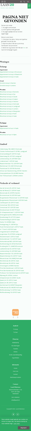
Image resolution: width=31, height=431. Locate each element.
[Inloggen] (21, 1)
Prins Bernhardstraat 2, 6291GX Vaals (11, 268)
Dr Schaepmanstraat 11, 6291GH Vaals (12, 212)
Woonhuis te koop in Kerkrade (9, 104)
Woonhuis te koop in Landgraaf (10, 106)
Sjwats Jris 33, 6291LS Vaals (8, 280)
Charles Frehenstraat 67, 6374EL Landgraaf (13, 151)
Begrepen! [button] (24, 427)
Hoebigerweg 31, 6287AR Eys (9, 224)
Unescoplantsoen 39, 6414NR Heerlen (12, 173)
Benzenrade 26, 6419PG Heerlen (10, 193)
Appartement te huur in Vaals (9, 128)
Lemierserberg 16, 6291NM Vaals (10, 159)
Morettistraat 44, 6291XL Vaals (9, 263)
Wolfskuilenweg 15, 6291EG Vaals (10, 290)
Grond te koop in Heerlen (8, 83)
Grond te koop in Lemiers (8, 85)
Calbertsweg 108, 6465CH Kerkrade (11, 149)
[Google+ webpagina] (5, 2)
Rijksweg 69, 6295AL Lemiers (9, 275)
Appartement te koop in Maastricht (11, 74)
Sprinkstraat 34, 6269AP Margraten (11, 285)
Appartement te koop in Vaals (9, 77)
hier (24, 48)
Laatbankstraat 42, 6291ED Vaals (10, 249)
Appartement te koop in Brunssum (11, 72)
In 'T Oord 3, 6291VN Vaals (8, 229)
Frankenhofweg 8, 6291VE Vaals (10, 219)
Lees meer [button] (16, 423)
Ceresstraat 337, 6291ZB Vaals (9, 207)
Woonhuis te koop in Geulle (8, 97)
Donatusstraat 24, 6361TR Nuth (10, 210)
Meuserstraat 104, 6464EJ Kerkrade (11, 258)
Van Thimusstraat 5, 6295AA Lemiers (11, 176)
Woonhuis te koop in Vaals (8, 116)
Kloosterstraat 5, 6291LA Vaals (9, 237)
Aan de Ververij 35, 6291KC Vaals (10, 188)
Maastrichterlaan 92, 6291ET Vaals (10, 256)
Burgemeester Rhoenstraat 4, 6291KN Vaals (13, 200)
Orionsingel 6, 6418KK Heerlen (9, 266)
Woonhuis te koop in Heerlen (9, 101)
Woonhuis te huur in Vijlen (8, 135)
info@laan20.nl (15, 400)
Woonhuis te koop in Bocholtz (9, 92)
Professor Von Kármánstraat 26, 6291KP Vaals (14, 273)
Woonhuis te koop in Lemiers (9, 109)
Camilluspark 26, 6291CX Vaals (9, 203)
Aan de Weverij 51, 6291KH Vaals (10, 190)
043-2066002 (16, 397)
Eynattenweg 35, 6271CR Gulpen (10, 217)
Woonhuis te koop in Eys (7, 94)
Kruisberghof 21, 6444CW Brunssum (11, 246)
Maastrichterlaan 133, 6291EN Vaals (11, 254)
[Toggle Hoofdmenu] (29, 6)
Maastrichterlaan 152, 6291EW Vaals (11, 163)
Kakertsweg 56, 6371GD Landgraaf (10, 156)
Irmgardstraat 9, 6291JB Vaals (9, 232)
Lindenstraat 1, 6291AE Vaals (9, 161)
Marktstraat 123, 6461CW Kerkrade (11, 166)
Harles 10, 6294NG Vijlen (7, 222)
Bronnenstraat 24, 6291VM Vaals (10, 195)
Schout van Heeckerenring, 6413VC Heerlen (13, 171)
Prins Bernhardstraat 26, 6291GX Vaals (12, 270)
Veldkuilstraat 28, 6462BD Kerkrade (11, 287)
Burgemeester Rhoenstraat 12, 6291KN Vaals (14, 198)
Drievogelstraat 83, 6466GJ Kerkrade (11, 215)
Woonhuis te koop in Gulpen (9, 99)
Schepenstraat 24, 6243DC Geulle (10, 278)
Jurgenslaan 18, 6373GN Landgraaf (11, 234)
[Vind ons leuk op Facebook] (2, 2)
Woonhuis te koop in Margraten (10, 111)
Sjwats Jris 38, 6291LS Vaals (8, 283)
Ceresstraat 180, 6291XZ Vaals (9, 205)
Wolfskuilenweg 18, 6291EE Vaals (10, 292)
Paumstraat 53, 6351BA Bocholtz (10, 168)
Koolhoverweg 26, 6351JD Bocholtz (11, 244)
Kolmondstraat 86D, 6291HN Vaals (10, 241)
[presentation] (13, 317)
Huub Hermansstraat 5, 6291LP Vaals (11, 227)
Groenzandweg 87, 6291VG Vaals (10, 154)
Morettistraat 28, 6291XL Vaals (9, 261)
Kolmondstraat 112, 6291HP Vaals (10, 239)
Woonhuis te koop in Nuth (8, 114)
